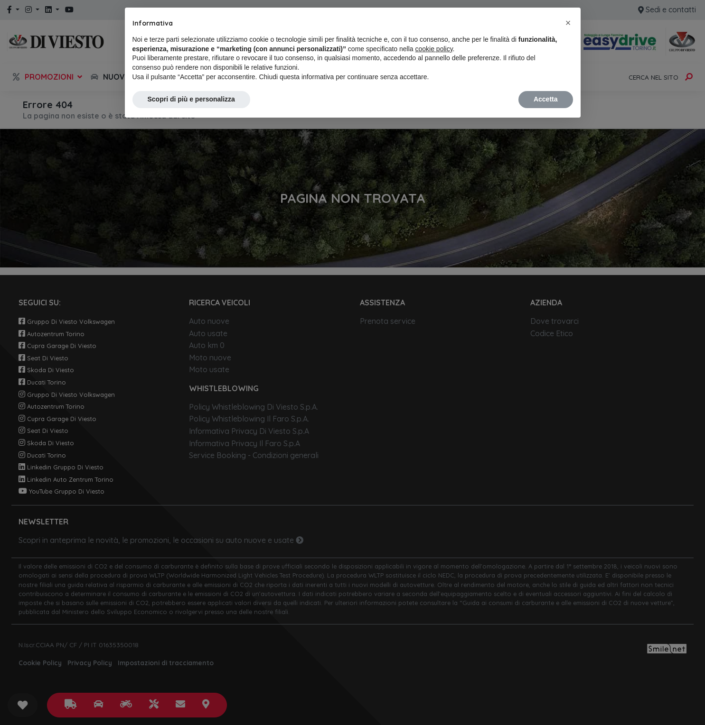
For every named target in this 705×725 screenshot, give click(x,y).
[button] (568, 22)
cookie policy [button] (433, 49)
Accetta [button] (546, 99)
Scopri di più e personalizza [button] (191, 99)
